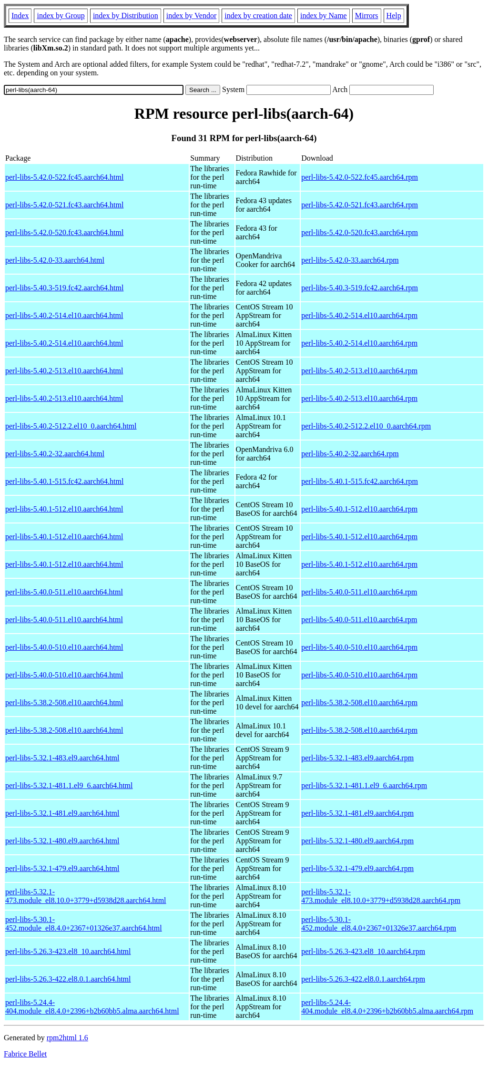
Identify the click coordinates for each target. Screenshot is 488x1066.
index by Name (323, 15)
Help (393, 15)
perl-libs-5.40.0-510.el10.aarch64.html (64, 647)
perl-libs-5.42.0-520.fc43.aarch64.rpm (359, 232)
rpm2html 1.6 (67, 1038)
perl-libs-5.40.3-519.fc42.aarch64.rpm (359, 288)
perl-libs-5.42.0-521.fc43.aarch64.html (64, 205)
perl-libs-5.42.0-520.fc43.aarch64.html (64, 232)
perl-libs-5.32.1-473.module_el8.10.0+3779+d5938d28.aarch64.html (85, 896)
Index (20, 15)
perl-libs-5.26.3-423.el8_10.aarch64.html (68, 951)
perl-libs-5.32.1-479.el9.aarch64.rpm (357, 868)
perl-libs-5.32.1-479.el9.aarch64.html (62, 868)
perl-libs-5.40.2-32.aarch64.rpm (349, 454)
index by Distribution (125, 15)
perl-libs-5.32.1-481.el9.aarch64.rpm (357, 813)
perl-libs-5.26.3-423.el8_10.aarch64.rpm (363, 951)
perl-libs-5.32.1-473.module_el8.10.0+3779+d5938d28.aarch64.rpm (380, 896)
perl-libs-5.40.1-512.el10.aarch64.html (64, 509)
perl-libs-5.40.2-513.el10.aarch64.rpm (359, 371)
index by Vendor (191, 15)
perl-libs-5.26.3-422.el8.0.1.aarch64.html (68, 979)
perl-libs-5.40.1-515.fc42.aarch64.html (64, 481)
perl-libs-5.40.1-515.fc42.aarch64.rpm (359, 481)
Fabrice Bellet (25, 1054)
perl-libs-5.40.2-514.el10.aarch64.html (64, 315)
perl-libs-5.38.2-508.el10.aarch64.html (64, 702)
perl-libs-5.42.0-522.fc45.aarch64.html (64, 177)
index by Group (60, 15)
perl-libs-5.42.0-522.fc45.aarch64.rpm (359, 177)
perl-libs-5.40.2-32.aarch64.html (54, 454)
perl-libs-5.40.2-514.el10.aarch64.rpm (359, 315)
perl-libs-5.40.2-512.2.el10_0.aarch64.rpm (366, 426)
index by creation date (258, 15)
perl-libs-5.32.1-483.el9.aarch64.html (62, 758)
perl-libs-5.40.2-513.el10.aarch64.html (64, 371)
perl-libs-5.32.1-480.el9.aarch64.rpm (357, 841)
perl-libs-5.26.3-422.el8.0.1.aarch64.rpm (363, 979)
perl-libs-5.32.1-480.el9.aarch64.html (62, 841)
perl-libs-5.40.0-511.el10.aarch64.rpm (359, 592)
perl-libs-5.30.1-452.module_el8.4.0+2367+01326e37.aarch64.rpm (378, 923)
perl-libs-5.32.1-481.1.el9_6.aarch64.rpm (364, 785)
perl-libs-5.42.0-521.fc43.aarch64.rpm (359, 205)
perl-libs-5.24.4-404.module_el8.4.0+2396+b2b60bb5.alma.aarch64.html (92, 1006)
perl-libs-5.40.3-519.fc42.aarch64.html (64, 288)
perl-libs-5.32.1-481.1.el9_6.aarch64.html (69, 785)
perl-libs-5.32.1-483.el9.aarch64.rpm (357, 758)
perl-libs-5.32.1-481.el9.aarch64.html (62, 813)
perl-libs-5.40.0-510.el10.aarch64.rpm (359, 647)
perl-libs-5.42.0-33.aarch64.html (54, 260)
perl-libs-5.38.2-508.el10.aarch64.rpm (359, 702)
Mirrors (366, 15)
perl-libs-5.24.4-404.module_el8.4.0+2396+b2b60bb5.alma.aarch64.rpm (387, 1006)
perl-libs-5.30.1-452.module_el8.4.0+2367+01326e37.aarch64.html (83, 923)
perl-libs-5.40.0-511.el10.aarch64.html (64, 592)
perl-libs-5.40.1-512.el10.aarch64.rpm (359, 509)
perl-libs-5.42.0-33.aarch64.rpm (349, 260)
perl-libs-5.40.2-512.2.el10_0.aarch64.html (71, 426)
